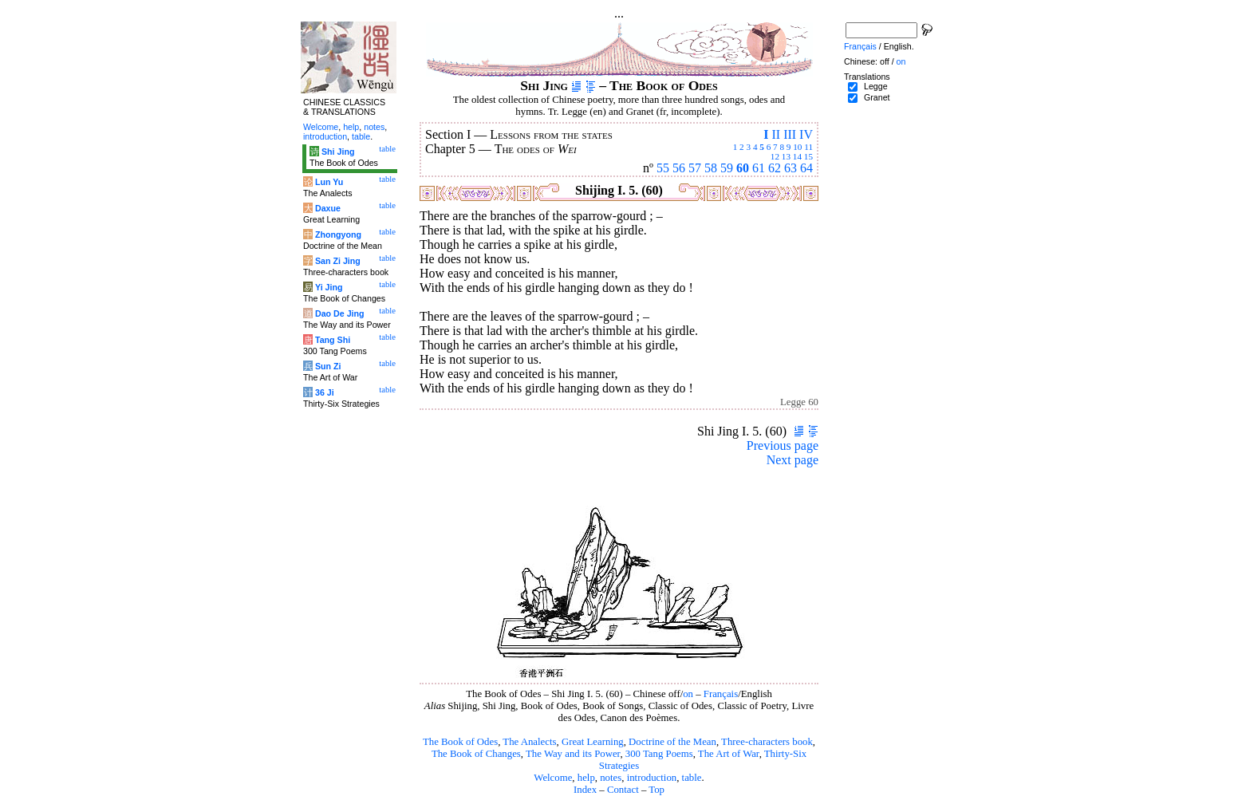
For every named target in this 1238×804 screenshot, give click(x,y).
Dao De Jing (340, 313)
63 (790, 168)
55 (662, 168)
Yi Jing (329, 287)
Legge (876, 86)
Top (656, 789)
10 (797, 147)
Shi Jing (337, 151)
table (692, 777)
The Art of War (728, 753)
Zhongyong (338, 234)
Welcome (553, 777)
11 (808, 147)
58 (710, 168)
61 (758, 168)
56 (678, 168)
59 (726, 168)
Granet (877, 97)
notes (610, 777)
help (586, 777)
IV (806, 134)
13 (786, 156)
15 (808, 156)
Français (721, 694)
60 (742, 168)
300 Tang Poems (659, 753)
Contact (623, 789)
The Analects (529, 741)
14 (797, 156)
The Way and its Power (573, 753)
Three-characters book (767, 741)
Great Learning (593, 741)
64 (806, 168)
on (688, 694)
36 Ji (324, 392)
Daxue (328, 208)
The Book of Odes (460, 741)
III (789, 134)
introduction (652, 777)
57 (694, 168)
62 (774, 168)
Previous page (782, 445)
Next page (792, 460)
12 (775, 156)
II (775, 134)
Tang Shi (332, 340)
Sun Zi (328, 366)
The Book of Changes (476, 753)
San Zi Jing (338, 261)
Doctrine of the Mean (672, 741)
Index (585, 789)
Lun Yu (329, 182)
